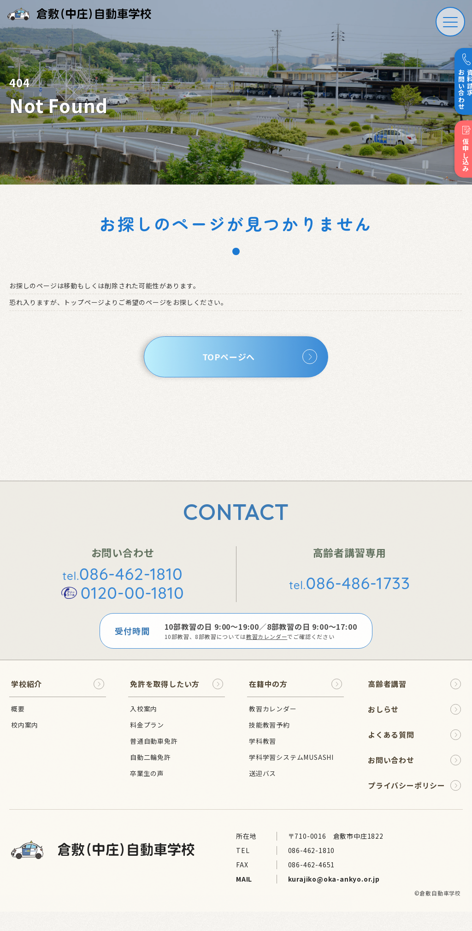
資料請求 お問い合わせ (461, 82)
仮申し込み (461, 149)
